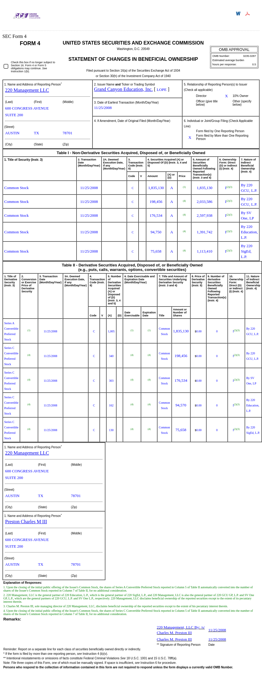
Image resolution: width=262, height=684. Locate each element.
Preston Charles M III (26, 521)
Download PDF (248, 13)
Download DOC (239, 13)
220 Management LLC (27, 90)
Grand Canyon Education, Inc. (123, 89)
